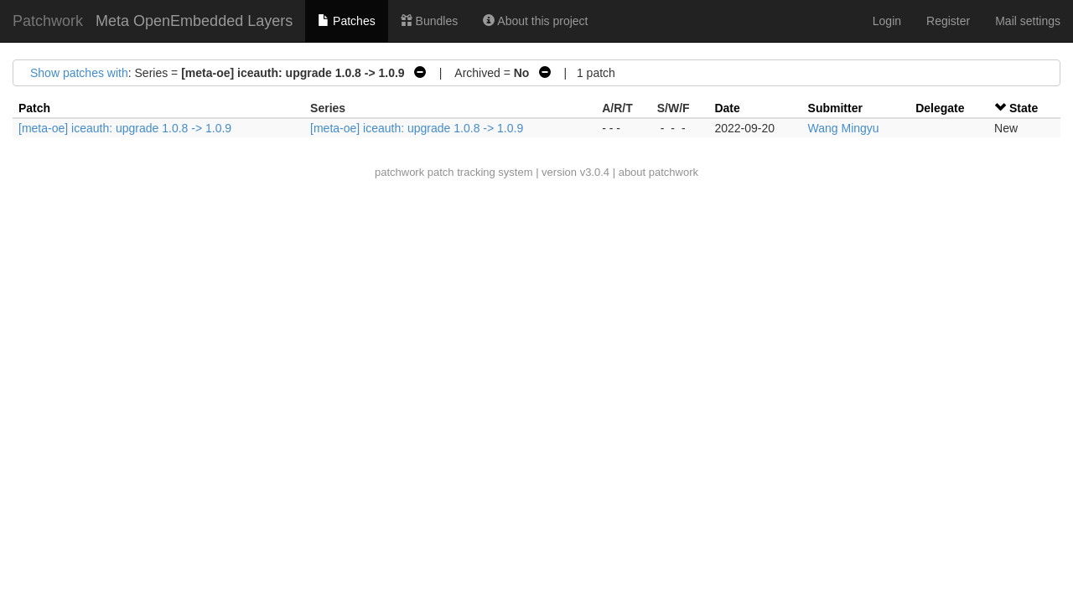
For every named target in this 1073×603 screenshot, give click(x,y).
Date (726, 108)
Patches (346, 21)
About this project (535, 21)
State (1023, 108)
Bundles (429, 21)
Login (887, 21)
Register (948, 21)
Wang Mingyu (843, 128)
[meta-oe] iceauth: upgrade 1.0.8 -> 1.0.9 (124, 128)
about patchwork (658, 172)
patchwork (399, 172)
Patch (34, 108)
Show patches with (79, 73)
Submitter (835, 108)
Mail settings (1027, 21)
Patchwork (48, 21)
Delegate (939, 108)
